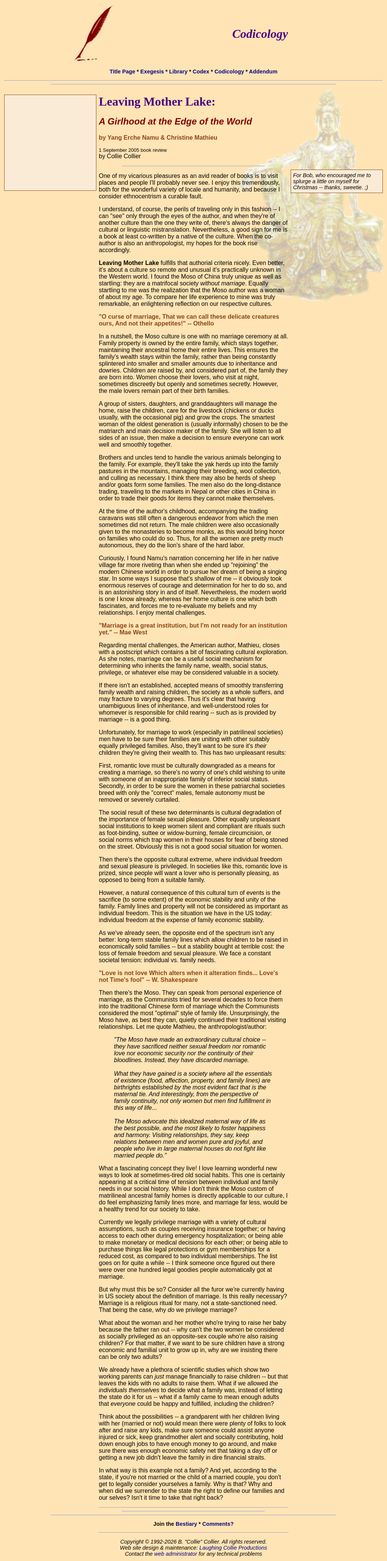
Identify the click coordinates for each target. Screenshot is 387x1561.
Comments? (218, 1524)
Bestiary (186, 1524)
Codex (201, 72)
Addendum (263, 72)
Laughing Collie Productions (233, 1548)
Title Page (122, 72)
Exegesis (152, 72)
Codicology (229, 72)
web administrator (175, 1554)
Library (178, 72)
